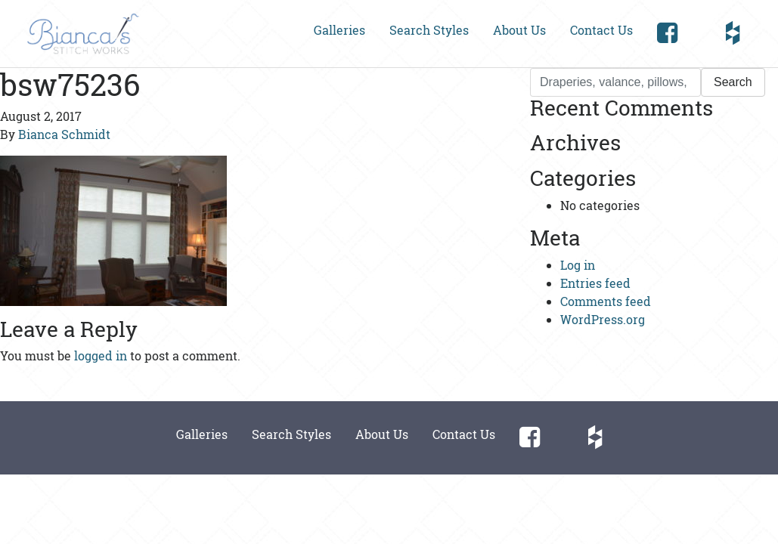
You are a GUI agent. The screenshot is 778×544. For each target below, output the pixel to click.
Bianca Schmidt (64, 134)
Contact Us (601, 30)
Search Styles (429, 30)
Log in (577, 265)
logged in (100, 355)
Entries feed (595, 283)
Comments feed (605, 301)
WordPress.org (602, 319)
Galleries (339, 30)
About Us (519, 30)
